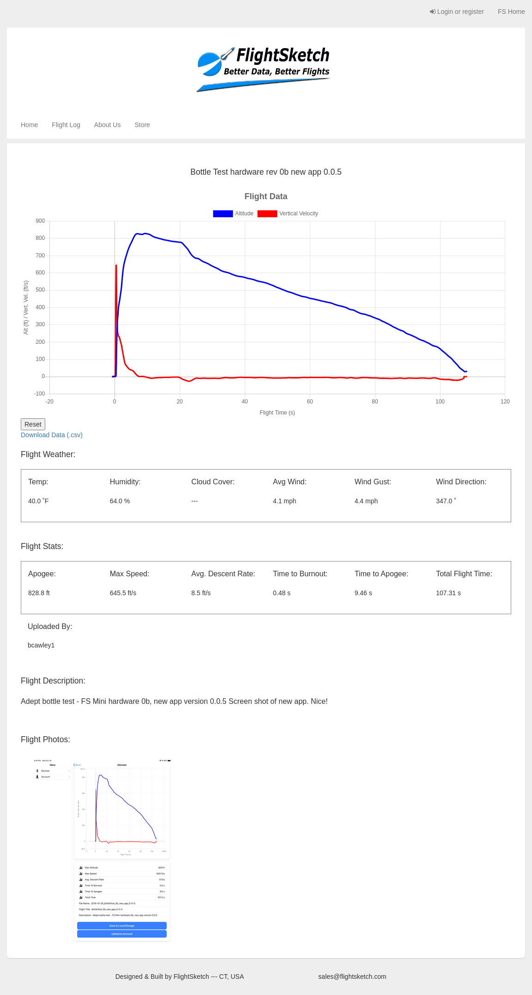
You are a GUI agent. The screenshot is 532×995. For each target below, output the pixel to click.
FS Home (511, 11)
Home (29, 124)
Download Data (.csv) (52, 435)
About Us (107, 124)
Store (142, 124)
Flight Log (66, 124)
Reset (33, 424)
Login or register (457, 11)
